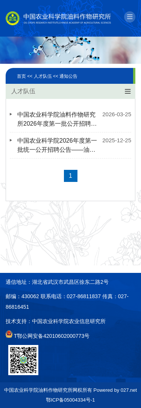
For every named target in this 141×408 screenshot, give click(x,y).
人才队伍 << (47, 76)
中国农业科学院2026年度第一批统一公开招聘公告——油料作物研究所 (57, 145)
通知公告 (68, 76)
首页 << (25, 76)
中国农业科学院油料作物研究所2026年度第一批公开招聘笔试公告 (57, 119)
